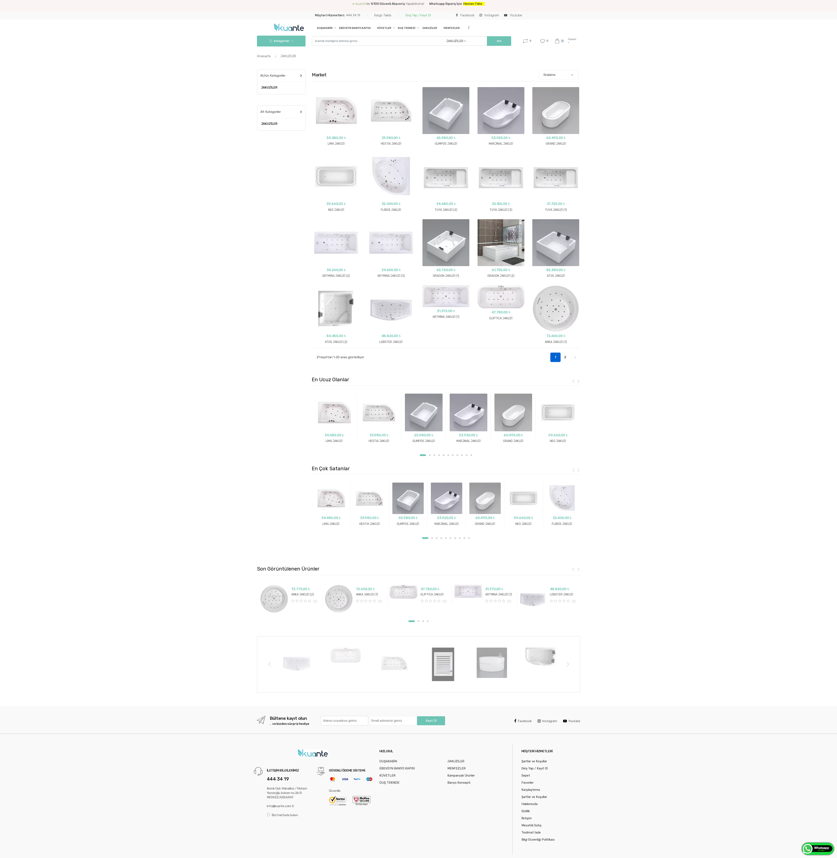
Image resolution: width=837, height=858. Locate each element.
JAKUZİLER (429, 28)
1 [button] (423, 454)
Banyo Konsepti (458, 837)
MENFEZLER (452, 28)
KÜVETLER (384, 28)
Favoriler (527, 837)
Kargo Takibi (382, 15)
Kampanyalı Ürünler (461, 830)
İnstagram (489, 15)
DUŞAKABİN (324, 28)
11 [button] (471, 454)
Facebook (465, 15)
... (467, 27)
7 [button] (453, 454)
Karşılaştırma (530, 844)
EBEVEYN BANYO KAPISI (355, 28)
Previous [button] (269, 718)
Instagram (547, 775)
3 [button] (434, 454)
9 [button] (462, 454)
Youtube (513, 15)
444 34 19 (337, 15)
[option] (334, 418)
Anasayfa (264, 56)
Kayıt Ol (431, 775)
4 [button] (439, 454)
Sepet (525, 830)
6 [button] (448, 454)
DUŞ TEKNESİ (406, 28)
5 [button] (443, 454)
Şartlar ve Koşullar (534, 816)
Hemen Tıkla (472, 4)
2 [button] (430, 454)
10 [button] (466, 454)
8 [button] (457, 454)
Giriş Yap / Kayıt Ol (418, 15)
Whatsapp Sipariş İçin (446, 4)
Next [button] (568, 718)
